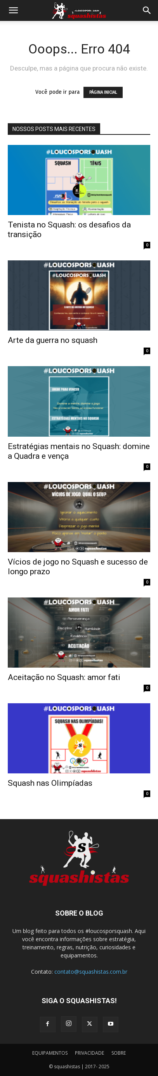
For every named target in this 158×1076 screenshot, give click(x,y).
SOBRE (118, 1053)
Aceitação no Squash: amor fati (64, 677)
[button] (13, 10)
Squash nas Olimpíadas (50, 783)
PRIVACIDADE (89, 1053)
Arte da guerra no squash (52, 340)
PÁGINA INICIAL (103, 92)
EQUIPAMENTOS (50, 1053)
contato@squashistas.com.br (90, 971)
